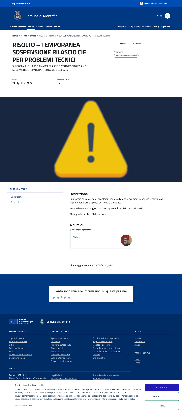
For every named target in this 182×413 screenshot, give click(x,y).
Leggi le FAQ (56, 375)
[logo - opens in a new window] (7, 408)
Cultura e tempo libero (61, 357)
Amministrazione (18, 26)
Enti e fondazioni (16, 348)
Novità (31, 26)
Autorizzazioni (57, 351)
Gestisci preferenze (26, 406)
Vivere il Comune (52, 26)
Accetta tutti (161, 387)
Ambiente (55, 341)
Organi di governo (17, 338)
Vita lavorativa (99, 357)
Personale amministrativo (20, 354)
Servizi (39, 26)
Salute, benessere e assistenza (106, 348)
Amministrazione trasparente (106, 375)
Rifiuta (162, 405)
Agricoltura (121, 26)
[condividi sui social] (120, 43)
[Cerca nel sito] (167, 16)
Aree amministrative (18, 341)
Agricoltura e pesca (59, 338)
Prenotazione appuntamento (64, 378)
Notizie (138, 338)
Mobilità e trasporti (101, 344)
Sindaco (76, 237)
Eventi (137, 362)
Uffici (11, 344)
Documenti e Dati (17, 357)
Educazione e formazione (62, 361)
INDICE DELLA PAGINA (35, 189)
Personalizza (161, 396)
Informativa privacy (101, 378)
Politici (12, 351)
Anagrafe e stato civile (61, 344)
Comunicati (140, 341)
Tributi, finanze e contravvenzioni (107, 351)
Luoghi (137, 359)
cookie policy (129, 399)
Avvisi (137, 344)
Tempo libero (134, 26)
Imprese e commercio (102, 341)
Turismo (96, 354)
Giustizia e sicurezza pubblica (106, 338)
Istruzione (146, 26)
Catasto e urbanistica (60, 354)
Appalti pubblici (57, 348)
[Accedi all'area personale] (153, 3)
